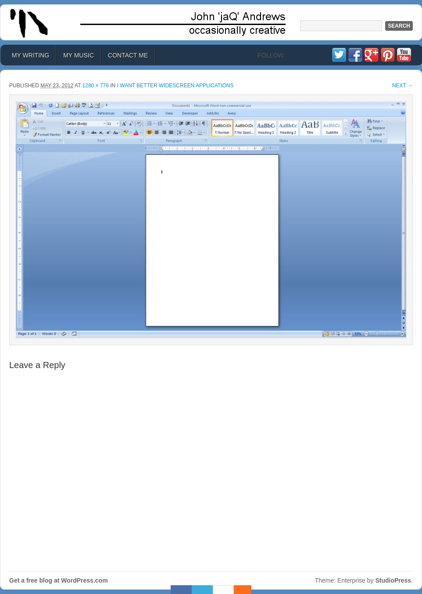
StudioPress (393, 580)
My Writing (30, 55)
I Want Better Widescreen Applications (175, 85)
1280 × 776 (95, 85)
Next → (402, 85)
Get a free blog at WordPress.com (58, 580)
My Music (78, 55)
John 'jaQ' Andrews (211, 22)
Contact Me (128, 55)
